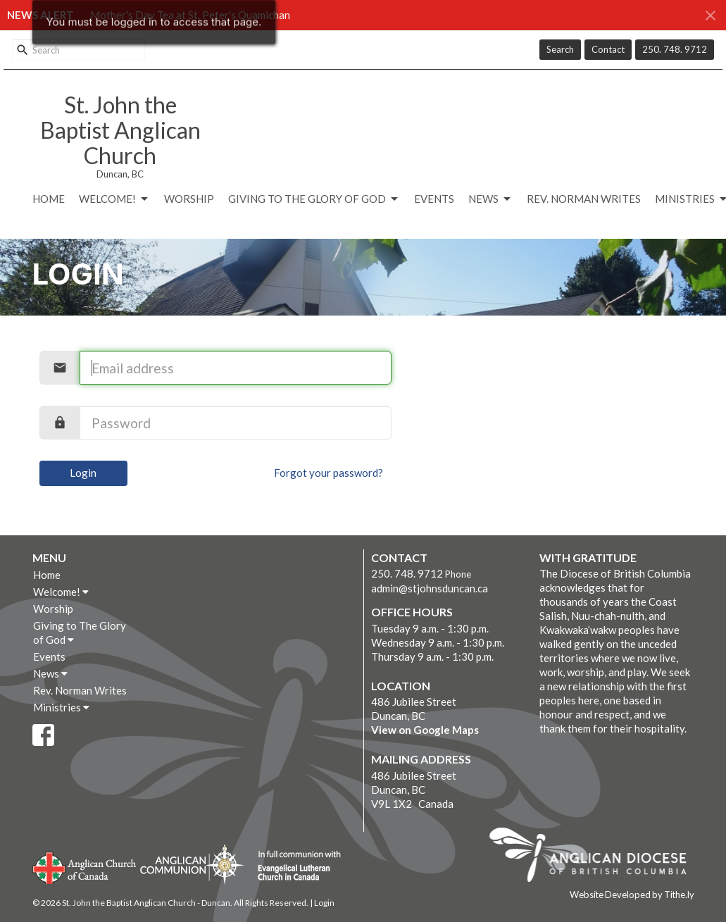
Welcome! (114, 199)
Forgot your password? (328, 472)
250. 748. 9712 (674, 49)
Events (434, 198)
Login (83, 472)
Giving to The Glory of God (314, 199)
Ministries (61, 707)
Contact (608, 49)
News (490, 199)
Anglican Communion (191, 864)
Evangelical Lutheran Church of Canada (294, 866)
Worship (189, 198)
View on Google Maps (425, 729)
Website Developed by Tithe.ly (632, 894)
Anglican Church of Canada (84, 866)
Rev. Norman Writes (584, 198)
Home (48, 198)
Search (560, 49)
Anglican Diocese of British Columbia (594, 857)
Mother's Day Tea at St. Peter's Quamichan (190, 14)
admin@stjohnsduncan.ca (429, 588)
